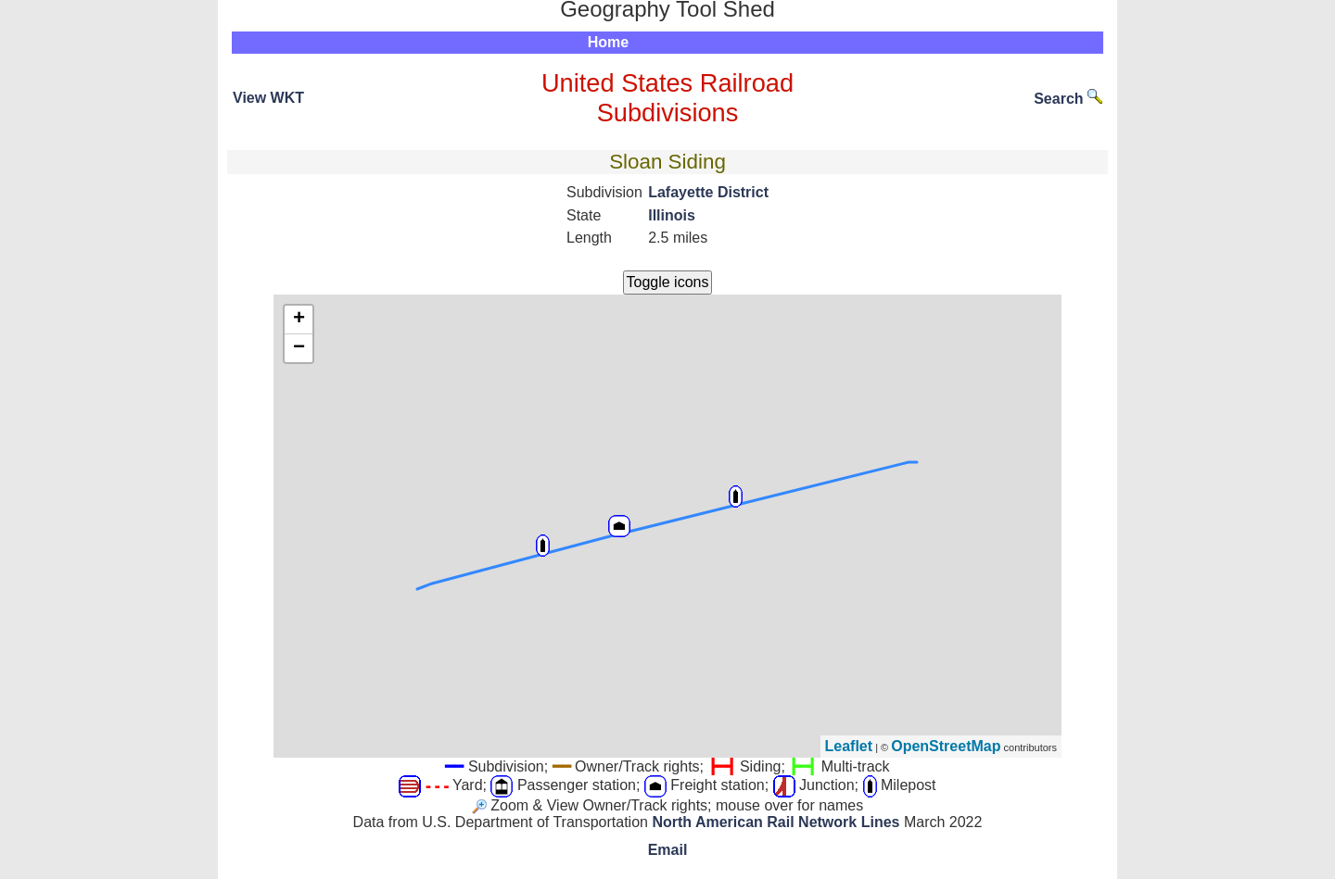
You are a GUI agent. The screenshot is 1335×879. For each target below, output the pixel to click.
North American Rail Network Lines (775, 822)
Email (668, 850)
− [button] (299, 348)
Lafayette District (708, 192)
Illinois (671, 215)
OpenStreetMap (945, 746)
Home (608, 42)
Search (1068, 99)
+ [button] (299, 319)
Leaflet (849, 746)
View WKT (268, 98)
